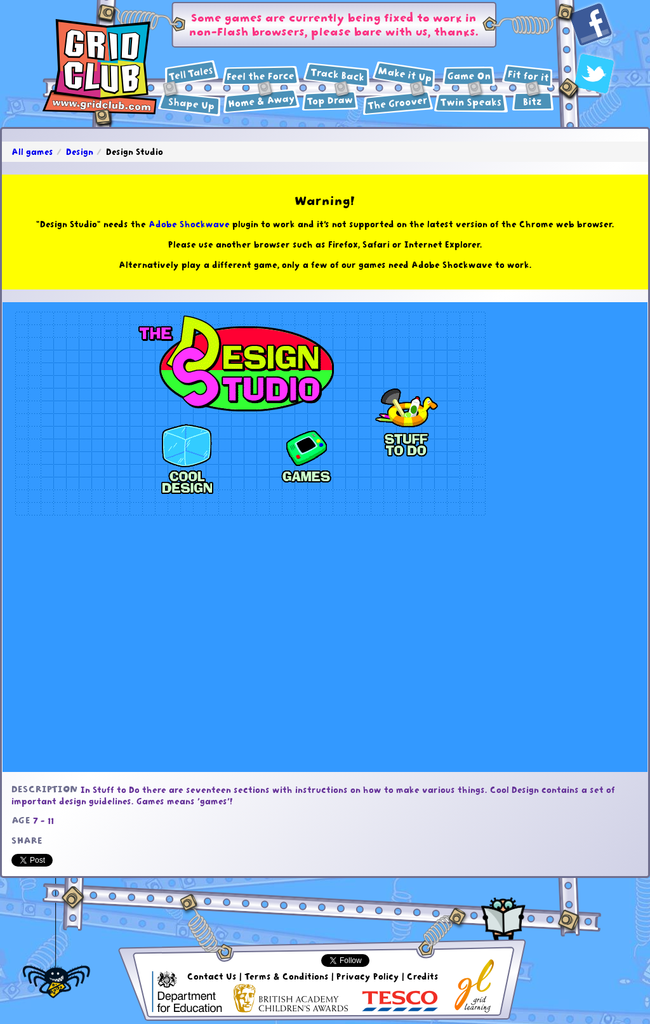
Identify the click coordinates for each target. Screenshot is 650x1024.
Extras (533, 101)
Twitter (594, 73)
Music (398, 103)
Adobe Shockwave (189, 224)
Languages (471, 102)
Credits (423, 976)
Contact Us (212, 976)
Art (330, 101)
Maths (189, 104)
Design (404, 75)
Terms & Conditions (286, 976)
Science (261, 76)
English (191, 73)
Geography (261, 101)
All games (32, 152)
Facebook (591, 25)
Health (527, 76)
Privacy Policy (367, 976)
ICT (468, 76)
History (336, 75)
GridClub (99, 67)
